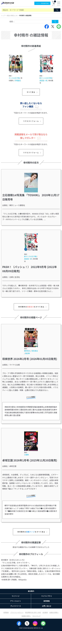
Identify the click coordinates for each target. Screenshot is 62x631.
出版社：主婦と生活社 (11, 277)
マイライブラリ (46, 596)
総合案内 (31, 591)
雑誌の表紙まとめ (12, 15)
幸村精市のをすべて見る (32, 307)
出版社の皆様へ (54, 612)
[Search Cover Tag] (55, 21)
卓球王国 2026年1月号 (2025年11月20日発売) (29, 460)
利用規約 (6, 612)
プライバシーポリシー (17, 612)
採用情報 (47, 601)
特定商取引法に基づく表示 (33, 612)
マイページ (15, 596)
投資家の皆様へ (26, 616)
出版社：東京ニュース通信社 (13, 205)
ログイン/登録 (42, 3)
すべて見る (32, 92)
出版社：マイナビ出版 (11, 364)
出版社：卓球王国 (9, 466)
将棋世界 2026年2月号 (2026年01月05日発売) (29, 359)
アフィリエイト (15, 601)
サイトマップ (36, 616)
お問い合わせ (46, 606)
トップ (3, 15)
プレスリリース (15, 606)
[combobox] (33, 21)
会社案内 (45, 612)
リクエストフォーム (32, 121)
